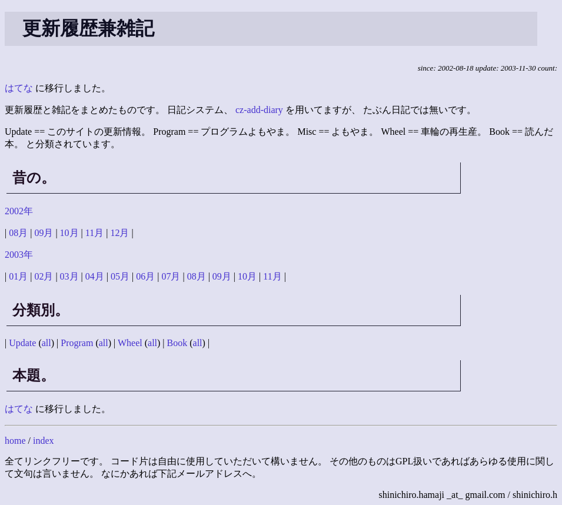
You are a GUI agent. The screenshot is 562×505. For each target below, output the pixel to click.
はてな (19, 88)
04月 (94, 276)
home (15, 441)
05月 (120, 276)
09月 (43, 233)
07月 (170, 276)
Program (77, 343)
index (43, 441)
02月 (43, 276)
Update (22, 343)
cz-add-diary (259, 110)
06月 (145, 276)
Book (177, 343)
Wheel (130, 343)
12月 (119, 233)
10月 (69, 233)
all (46, 343)
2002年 (19, 211)
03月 (69, 276)
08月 (18, 233)
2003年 (19, 255)
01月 (18, 276)
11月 (94, 233)
